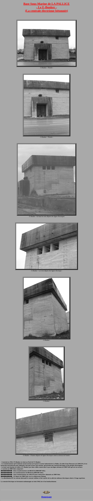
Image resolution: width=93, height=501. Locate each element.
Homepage (46, 497)
